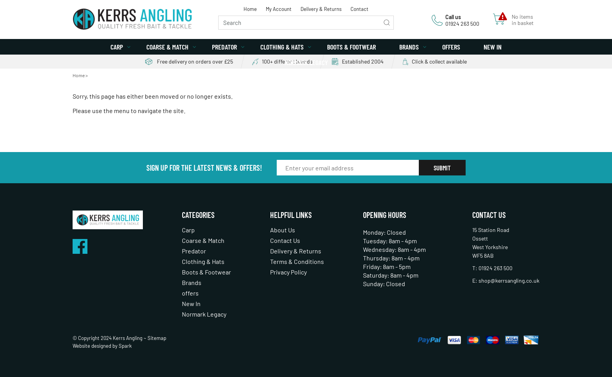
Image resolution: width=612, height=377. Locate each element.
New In (493, 46)
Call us (453, 17)
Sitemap (157, 338)
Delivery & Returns (321, 9)
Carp (116, 46)
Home (250, 9)
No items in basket (523, 20)
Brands (409, 46)
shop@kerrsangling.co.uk (509, 280)
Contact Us (285, 240)
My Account (279, 9)
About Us (282, 230)
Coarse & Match (167, 46)
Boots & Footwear (351, 46)
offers (451, 46)
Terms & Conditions (297, 261)
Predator (224, 46)
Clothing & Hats (282, 46)
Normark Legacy (306, 62)
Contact (359, 9)
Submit (442, 168)
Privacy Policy (288, 272)
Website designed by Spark (102, 346)
